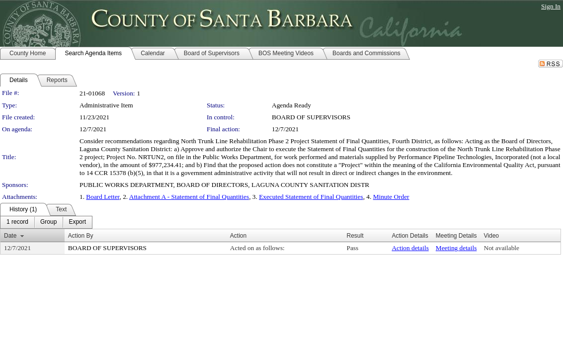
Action (238, 235)
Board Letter (102, 196)
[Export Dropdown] (77, 222)
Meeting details (456, 248)
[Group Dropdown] (48, 222)
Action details (410, 248)
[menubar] (46, 222)
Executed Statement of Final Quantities (311, 196)
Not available (501, 248)
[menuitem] (17, 222)
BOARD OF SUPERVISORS (311, 117)
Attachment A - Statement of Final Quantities (189, 196)
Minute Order (391, 196)
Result (355, 235)
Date (10, 235)
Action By (80, 235)
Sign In (551, 6)
